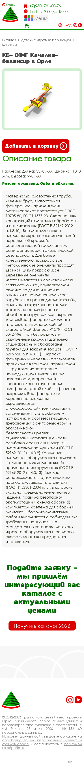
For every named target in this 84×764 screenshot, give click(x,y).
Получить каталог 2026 (42, 626)
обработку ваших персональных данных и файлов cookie (42, 742)
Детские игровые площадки (46, 40)
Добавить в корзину (35, 146)
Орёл (10, 5)
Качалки (9, 45)
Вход (67, 25)
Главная (9, 40)
